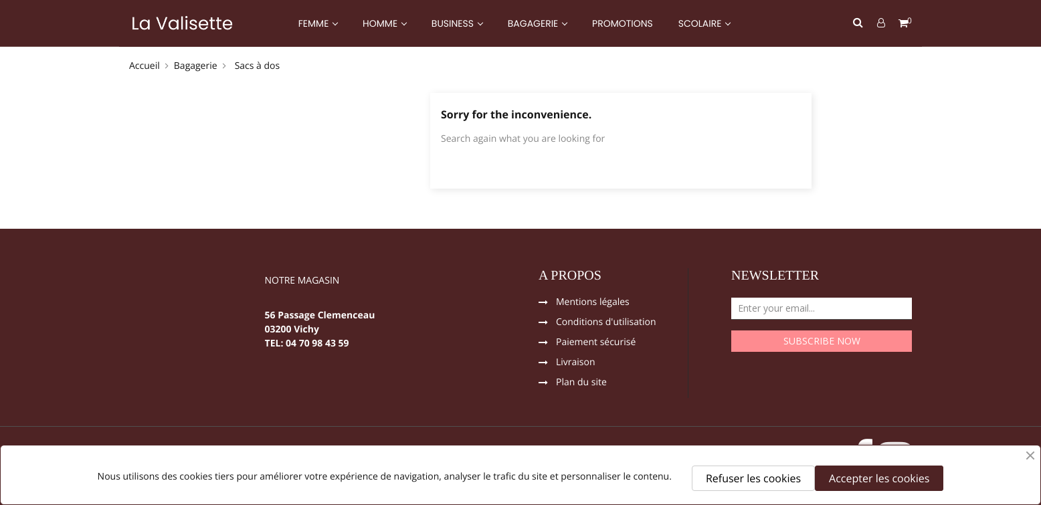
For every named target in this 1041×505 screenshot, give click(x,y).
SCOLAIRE (701, 23)
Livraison (575, 363)
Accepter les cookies (879, 478)
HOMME (381, 23)
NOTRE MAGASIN (302, 281)
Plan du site (581, 383)
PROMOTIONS (622, 23)
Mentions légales (593, 303)
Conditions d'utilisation (606, 323)
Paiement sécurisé (596, 343)
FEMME (314, 23)
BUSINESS (454, 23)
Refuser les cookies (753, 478)
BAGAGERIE (534, 23)
